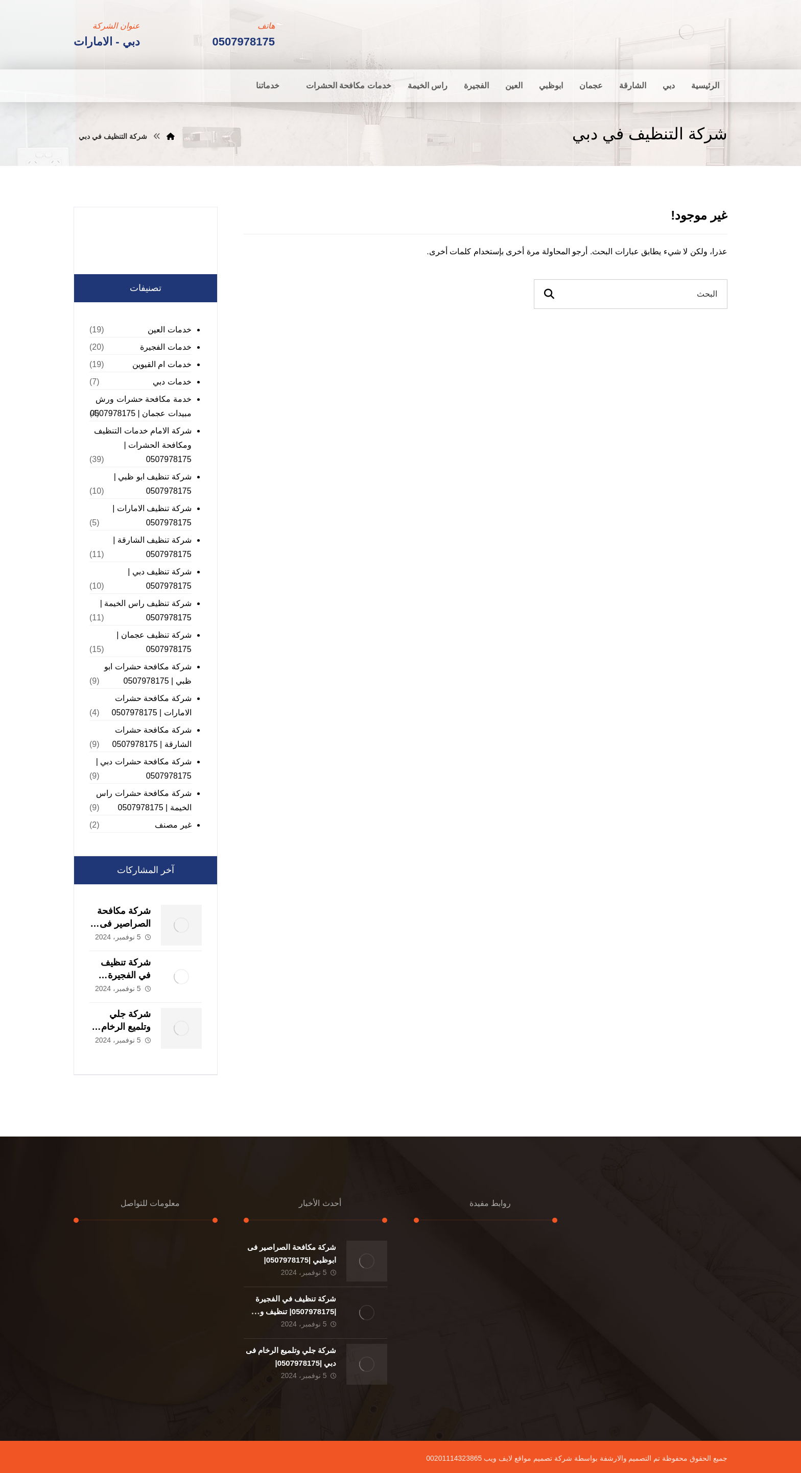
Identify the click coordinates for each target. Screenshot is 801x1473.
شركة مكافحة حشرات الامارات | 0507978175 (152, 705)
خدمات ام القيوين (162, 364)
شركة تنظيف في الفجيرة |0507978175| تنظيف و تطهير (296, 1311)
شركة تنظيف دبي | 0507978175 (160, 578)
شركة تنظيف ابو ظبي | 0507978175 (153, 483)
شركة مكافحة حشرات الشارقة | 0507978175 (152, 737)
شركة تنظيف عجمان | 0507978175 (154, 642)
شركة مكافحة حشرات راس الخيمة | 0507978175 (143, 800)
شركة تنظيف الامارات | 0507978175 (152, 515)
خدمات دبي (172, 381)
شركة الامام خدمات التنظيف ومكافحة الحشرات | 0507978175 (142, 445)
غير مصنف (173, 824)
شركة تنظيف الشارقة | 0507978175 (152, 547)
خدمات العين (169, 329)
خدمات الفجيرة (165, 347)
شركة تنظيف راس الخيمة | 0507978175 (146, 610)
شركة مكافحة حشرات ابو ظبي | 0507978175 (147, 673)
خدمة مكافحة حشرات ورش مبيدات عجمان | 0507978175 (140, 406)
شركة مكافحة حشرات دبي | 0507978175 (144, 768)
